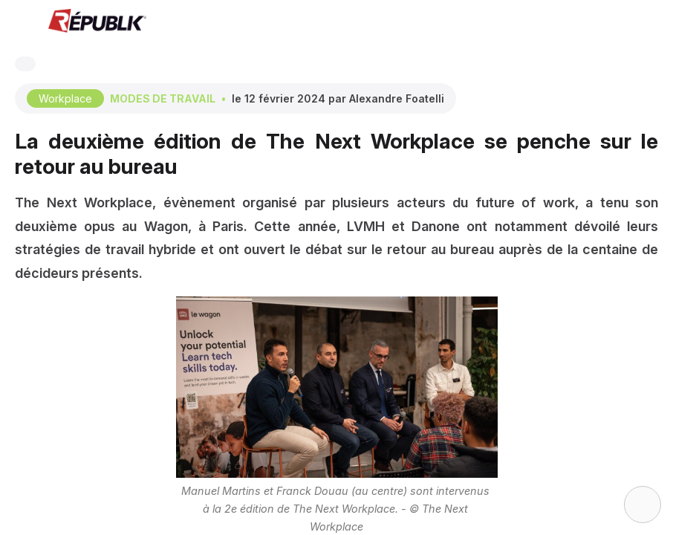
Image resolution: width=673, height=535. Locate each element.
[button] (22, 22)
